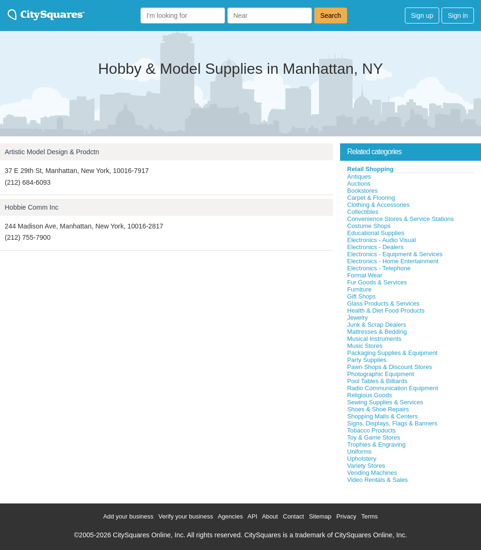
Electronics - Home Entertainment (392, 261)
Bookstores (362, 190)
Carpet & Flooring (371, 197)
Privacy (346, 516)
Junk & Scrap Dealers (376, 324)
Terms (369, 516)
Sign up (422, 15)
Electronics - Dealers (375, 247)
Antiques (359, 176)
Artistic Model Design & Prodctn (52, 152)
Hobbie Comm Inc (31, 207)
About (270, 516)
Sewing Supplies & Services (385, 402)
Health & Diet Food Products (386, 310)
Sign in (458, 15)
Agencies (229, 516)
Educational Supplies (375, 232)
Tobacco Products (371, 430)
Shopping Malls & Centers (382, 416)
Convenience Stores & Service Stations (400, 218)
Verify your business (185, 516)
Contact (293, 516)
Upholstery (361, 458)
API (252, 516)
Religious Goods (369, 395)
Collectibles (362, 211)
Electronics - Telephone (379, 268)
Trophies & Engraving (376, 444)
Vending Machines (372, 472)
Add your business (128, 516)
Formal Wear (364, 275)
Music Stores (364, 345)
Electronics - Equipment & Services (394, 254)
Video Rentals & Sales (377, 479)
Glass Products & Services (383, 303)
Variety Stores (366, 465)
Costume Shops (369, 225)
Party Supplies (367, 359)
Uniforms (359, 451)
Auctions (359, 183)
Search (330, 15)
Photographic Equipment (380, 373)
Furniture (359, 289)
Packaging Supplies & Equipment (392, 352)
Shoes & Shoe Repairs (378, 409)
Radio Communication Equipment (392, 388)
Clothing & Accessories (378, 204)
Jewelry (357, 317)
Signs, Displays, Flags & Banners (392, 423)
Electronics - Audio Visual (381, 240)
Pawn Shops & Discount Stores (389, 366)
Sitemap (320, 516)
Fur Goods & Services (377, 282)
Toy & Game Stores (373, 437)
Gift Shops (361, 296)
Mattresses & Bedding (377, 331)
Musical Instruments (374, 338)
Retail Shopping (370, 169)
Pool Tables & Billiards (377, 381)
